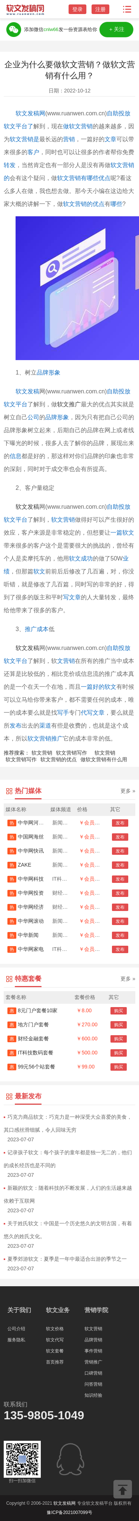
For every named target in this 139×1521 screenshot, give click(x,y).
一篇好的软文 (98, 687)
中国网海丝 (25, 837)
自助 (113, 648)
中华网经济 (25, 907)
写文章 (72, 597)
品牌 (43, 372)
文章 (110, 139)
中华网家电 (25, 949)
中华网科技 (25, 879)
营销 (69, 139)
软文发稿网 (30, 113)
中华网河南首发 (30, 823)
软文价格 (55, 1328)
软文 (39, 571)
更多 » (127, 791)
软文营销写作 (71, 753)
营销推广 (93, 1362)
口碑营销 (93, 1373)
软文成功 (81, 558)
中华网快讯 (25, 851)
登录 (77, 9)
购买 (118, 1010)
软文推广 (69, 404)
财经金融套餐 (28, 1038)
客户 (33, 152)
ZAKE (19, 865)
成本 (43, 629)
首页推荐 (55, 1362)
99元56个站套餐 (31, 1067)
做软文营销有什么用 (103, 759)
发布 (15, 725)
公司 (33, 417)
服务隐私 (16, 1339)
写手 (63, 712)
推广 (31, 629)
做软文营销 (78, 126)
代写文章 (93, 712)
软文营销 (63, 519)
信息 (15, 456)
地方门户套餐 (28, 1024)
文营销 (66, 661)
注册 (100, 9)
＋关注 (117, 29)
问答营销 (93, 1384)
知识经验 (93, 1395)
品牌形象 (57, 417)
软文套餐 (55, 1351)
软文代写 (55, 1339)
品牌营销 (93, 1339)
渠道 (45, 725)
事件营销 (93, 1351)
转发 (10, 165)
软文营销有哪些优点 (83, 178)
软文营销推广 (45, 738)
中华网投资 (25, 893)
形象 (54, 372)
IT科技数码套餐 (30, 1053)
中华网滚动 (25, 921)
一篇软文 (122, 532)
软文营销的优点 (84, 204)
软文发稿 (27, 391)
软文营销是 (24, 139)
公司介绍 (16, 1328)
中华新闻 (23, 935)
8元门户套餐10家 (32, 1010)
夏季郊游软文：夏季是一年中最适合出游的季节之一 (67, 1259)
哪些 (116, 204)
